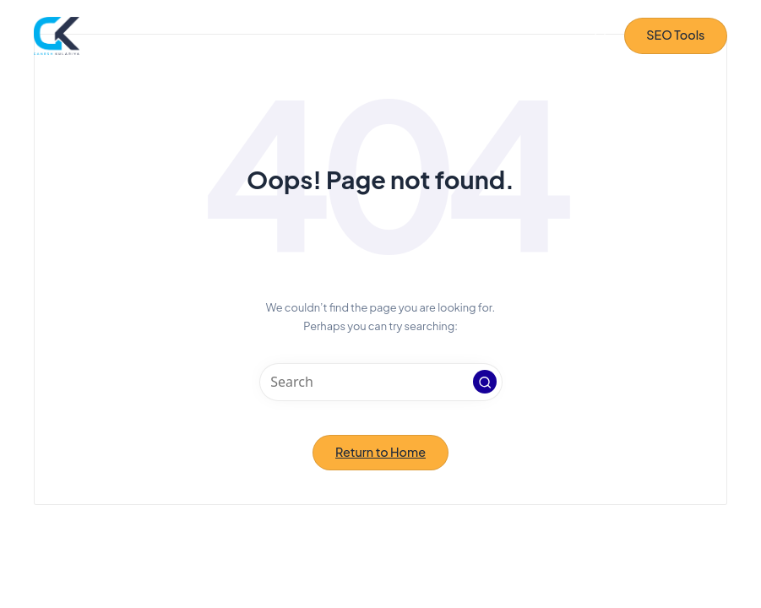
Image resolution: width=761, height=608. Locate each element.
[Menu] (569, 36)
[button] (675, 36)
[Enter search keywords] (381, 382)
